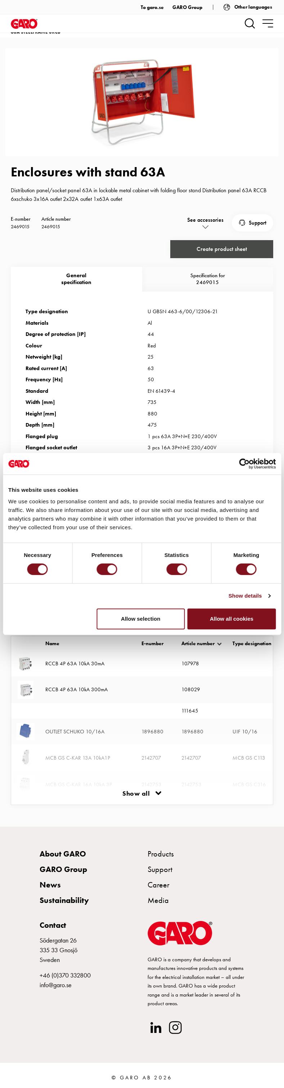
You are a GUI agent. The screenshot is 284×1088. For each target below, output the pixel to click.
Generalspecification (76, 278)
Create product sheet (221, 249)
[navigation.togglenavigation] (268, 23)
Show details (245, 596)
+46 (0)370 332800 (65, 975)
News (50, 885)
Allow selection (140, 619)
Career (159, 885)
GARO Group (187, 7)
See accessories (205, 219)
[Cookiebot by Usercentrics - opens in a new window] (244, 463)
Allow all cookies (231, 619)
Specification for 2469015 (207, 278)
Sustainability (64, 900)
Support (257, 222)
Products (161, 853)
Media (158, 900)
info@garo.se (56, 984)
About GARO (63, 853)
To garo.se (152, 7)
